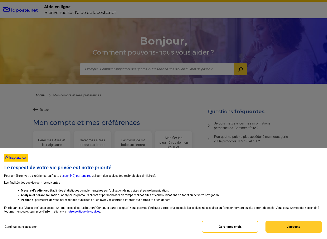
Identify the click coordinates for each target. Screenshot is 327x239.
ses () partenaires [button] (77, 175)
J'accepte (293, 226)
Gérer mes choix (230, 226)
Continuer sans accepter (21, 226)
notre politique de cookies (83, 211)
